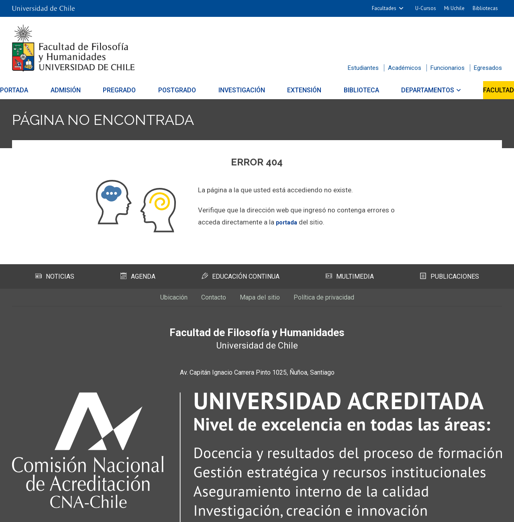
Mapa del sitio (260, 301)
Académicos (404, 67)
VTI (259, 511)
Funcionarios (447, 67)
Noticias (54, 277)
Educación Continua (241, 277)
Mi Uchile (454, 8)
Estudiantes (363, 67)
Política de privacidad (339, 301)
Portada (28, 90)
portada (288, 222)
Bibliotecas (485, 8)
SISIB (245, 511)
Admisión (76, 90)
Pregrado (126, 90)
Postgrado (181, 90)
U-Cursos (425, 8)
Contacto (203, 301)
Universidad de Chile (289, 511)
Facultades (384, 8)
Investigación (241, 90)
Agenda (137, 277)
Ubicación (154, 301)
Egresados (488, 67)
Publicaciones (449, 277)
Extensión (301, 90)
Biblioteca (354, 90)
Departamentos (416, 90)
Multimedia (350, 277)
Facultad (484, 90)
